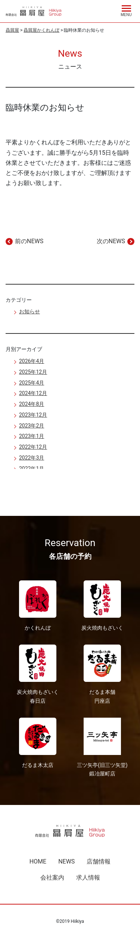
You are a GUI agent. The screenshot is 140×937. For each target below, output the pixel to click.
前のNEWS (29, 241)
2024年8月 (31, 404)
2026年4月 (31, 361)
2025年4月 (31, 383)
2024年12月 (33, 393)
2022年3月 (31, 458)
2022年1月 (31, 468)
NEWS (66, 861)
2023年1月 (31, 436)
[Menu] (126, 9)
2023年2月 (31, 426)
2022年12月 (33, 447)
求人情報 (88, 877)
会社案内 (52, 877)
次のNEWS (111, 241)
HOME (37, 861)
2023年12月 (33, 415)
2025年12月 (33, 372)
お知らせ (29, 311)
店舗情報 (99, 861)
